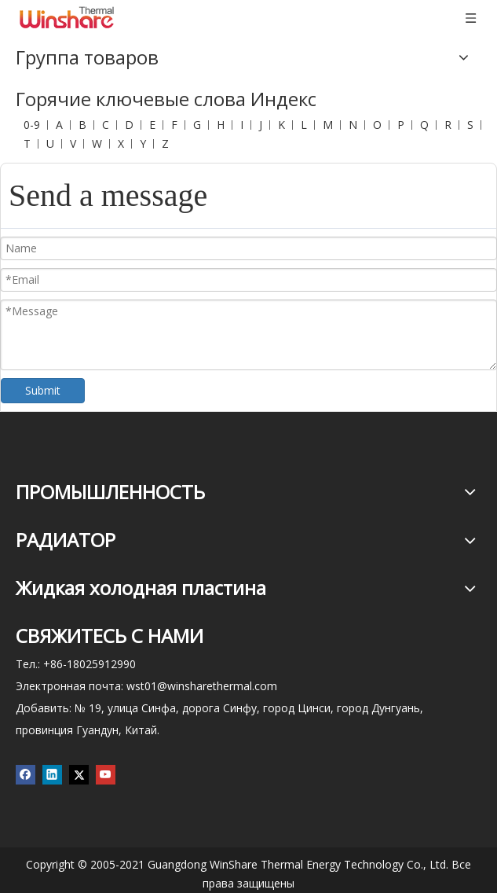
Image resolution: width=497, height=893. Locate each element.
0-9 (32, 124)
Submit (42, 390)
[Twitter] (79, 775)
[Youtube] (105, 775)
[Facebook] (25, 775)
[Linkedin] (52, 775)
